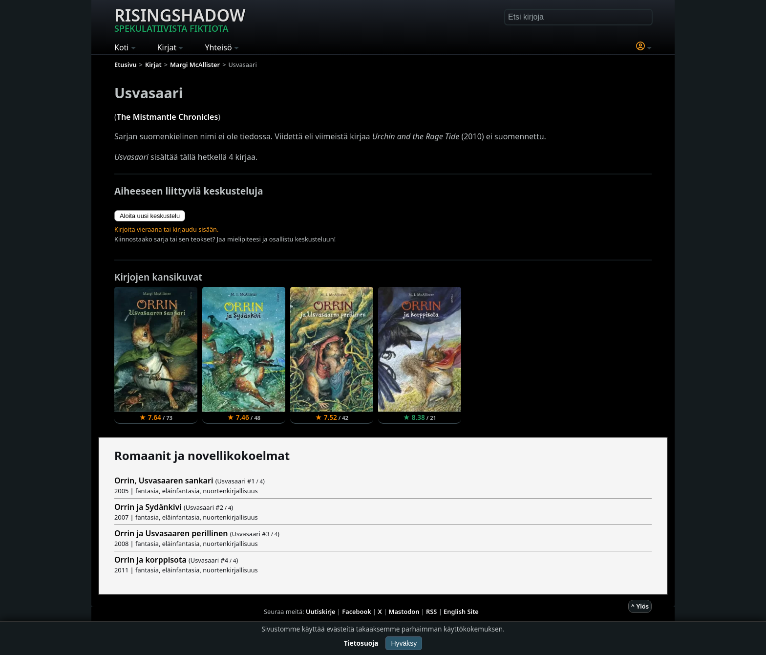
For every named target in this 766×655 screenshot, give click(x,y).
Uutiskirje (321, 611)
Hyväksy (404, 643)
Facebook (356, 611)
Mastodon (404, 611)
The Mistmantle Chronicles (167, 116)
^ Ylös (640, 606)
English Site (461, 611)
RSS (431, 611)
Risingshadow (179, 19)
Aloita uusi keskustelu (150, 215)
